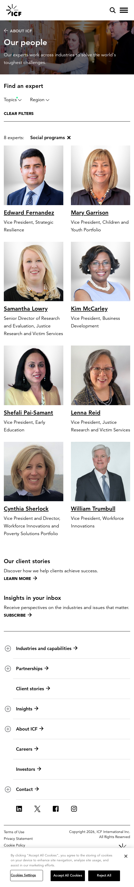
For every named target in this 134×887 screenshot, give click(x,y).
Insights (27, 709)
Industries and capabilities (47, 648)
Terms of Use (14, 832)
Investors (28, 769)
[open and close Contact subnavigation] (8, 789)
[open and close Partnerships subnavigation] (8, 669)
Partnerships (32, 668)
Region (40, 99)
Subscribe (18, 615)
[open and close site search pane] (113, 10)
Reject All (104, 875)
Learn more (20, 578)
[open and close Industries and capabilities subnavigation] (8, 648)
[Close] (125, 856)
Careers (27, 749)
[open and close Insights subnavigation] (8, 709)
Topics (13, 99)
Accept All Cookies (67, 875)
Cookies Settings (23, 875)
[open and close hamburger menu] (124, 10)
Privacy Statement (18, 838)
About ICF (18, 31)
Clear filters (19, 113)
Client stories (33, 689)
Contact (27, 789)
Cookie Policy (14, 845)
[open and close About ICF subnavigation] (8, 729)
